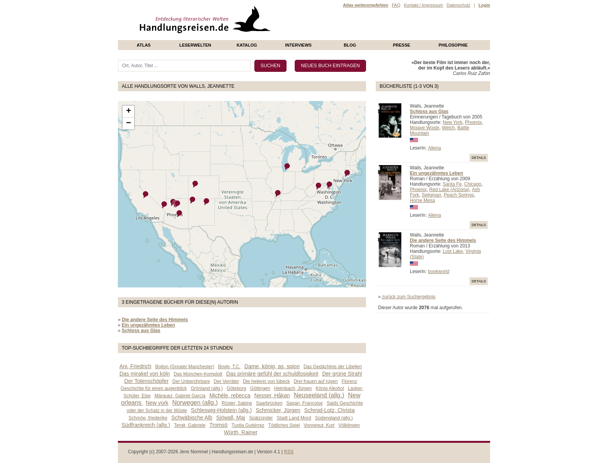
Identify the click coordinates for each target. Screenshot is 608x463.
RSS (289, 451)
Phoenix (473, 122)
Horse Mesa (422, 200)
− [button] (128, 123)
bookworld (438, 271)
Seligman (431, 195)
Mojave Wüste (424, 128)
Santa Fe (452, 184)
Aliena (434, 148)
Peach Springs (459, 195)
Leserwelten (195, 45)
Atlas (144, 45)
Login (484, 5)
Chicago (472, 184)
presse (401, 45)
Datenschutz (458, 5)
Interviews (298, 45)
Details (479, 158)
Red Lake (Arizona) (449, 189)
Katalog (247, 45)
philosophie (453, 45)
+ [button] (128, 111)
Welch (448, 128)
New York (453, 122)
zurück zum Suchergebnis (408, 296)
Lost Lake (453, 251)
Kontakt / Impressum (423, 5)
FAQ (396, 5)
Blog (350, 45)
